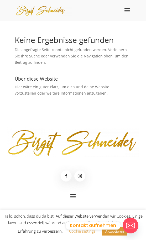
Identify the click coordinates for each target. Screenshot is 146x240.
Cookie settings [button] (82, 231)
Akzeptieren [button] (114, 231)
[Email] (130, 225)
